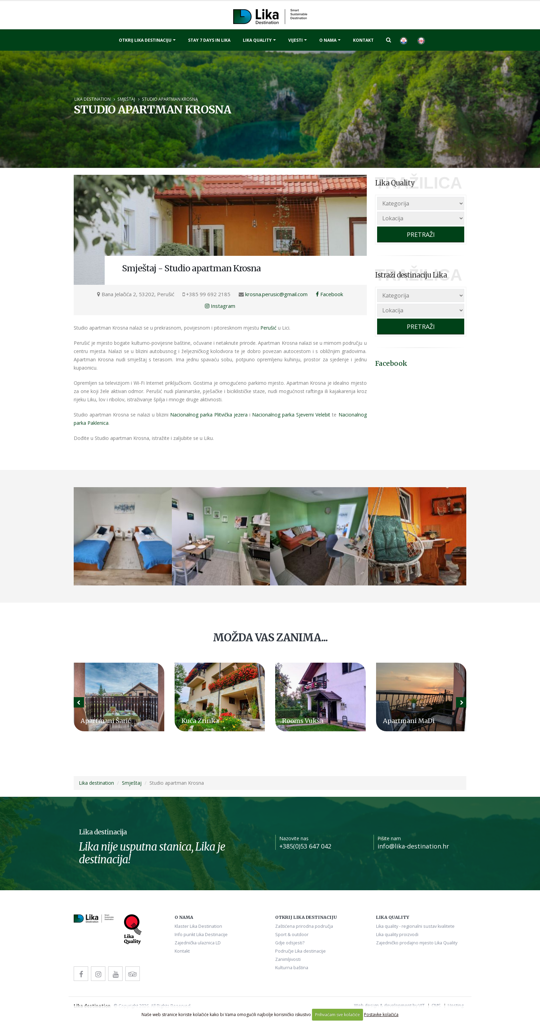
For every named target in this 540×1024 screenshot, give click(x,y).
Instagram (220, 305)
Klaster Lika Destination (198, 926)
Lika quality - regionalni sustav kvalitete (415, 926)
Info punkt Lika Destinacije (201, 934)
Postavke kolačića (381, 1014)
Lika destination (92, 99)
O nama (327, 40)
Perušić (268, 327)
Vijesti (295, 40)
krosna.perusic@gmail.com (276, 294)
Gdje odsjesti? (289, 943)
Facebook (329, 294)
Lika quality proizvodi (397, 934)
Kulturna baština (291, 968)
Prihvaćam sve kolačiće (337, 1014)
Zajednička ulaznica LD (198, 943)
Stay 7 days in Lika (209, 40)
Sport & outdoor (292, 934)
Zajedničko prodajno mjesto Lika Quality (416, 943)
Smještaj (126, 99)
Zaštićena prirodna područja (304, 926)
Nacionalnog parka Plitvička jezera (209, 414)
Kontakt (363, 40)
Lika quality (257, 40)
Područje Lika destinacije (300, 951)
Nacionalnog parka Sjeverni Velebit (291, 414)
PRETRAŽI (421, 234)
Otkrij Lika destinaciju (145, 40)
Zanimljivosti (288, 959)
